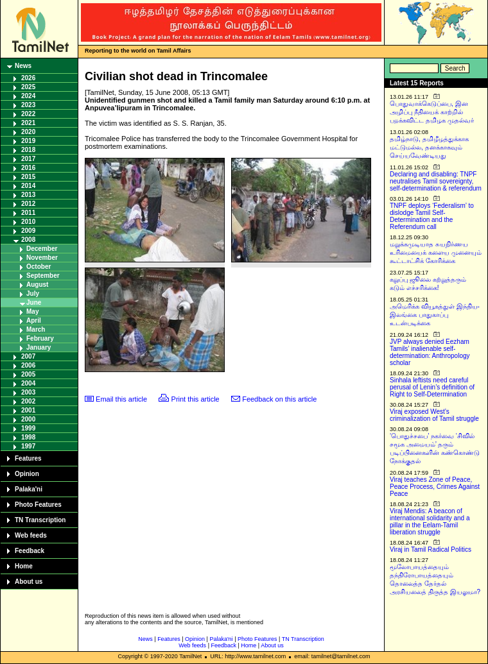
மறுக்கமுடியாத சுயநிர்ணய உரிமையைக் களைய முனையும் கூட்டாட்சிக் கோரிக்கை (436, 252)
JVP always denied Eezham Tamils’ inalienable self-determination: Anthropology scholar (430, 352)
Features (28, 458)
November (42, 257)
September (43, 275)
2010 (28, 221)
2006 (28, 365)
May (32, 311)
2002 (28, 401)
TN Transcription (40, 520)
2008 (28, 239)
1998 (28, 437)
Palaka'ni (28, 489)
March (35, 329)
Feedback (29, 550)
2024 (28, 95)
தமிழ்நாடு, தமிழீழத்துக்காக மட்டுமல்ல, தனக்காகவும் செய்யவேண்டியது (429, 147)
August (37, 284)
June (33, 302)
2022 (28, 113)
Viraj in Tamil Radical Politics (430, 549)
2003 (28, 392)
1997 (28, 446)
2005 (28, 374)
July (32, 293)
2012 (28, 203)
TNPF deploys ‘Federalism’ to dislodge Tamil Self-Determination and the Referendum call (432, 216)
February (40, 338)
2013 (28, 194)
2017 (28, 158)
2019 (28, 140)
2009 (28, 230)
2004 (28, 383)
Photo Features (38, 504)
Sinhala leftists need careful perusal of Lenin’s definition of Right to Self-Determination (432, 387)
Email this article (121, 399)
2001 (28, 410)
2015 (28, 176)
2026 (28, 77)
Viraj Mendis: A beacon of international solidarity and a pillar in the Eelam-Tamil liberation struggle (430, 521)
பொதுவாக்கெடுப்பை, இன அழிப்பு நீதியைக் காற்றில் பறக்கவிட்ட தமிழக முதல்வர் (432, 112)
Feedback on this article (279, 399)
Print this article (195, 399)
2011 (28, 212)
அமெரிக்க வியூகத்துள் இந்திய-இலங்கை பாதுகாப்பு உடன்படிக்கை (435, 315)
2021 (28, 122)
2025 (28, 86)
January (38, 347)
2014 (28, 185)
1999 (28, 428)
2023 (28, 104)
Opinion (27, 473)
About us (28, 581)
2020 (28, 131)
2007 (28, 356)
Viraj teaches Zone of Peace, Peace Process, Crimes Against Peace (435, 486)
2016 (28, 167)
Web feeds (31, 535)
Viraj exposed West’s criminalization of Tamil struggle (434, 415)
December (41, 248)
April (33, 320)
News (23, 65)
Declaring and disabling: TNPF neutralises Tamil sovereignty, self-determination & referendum (436, 181)
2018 (28, 149)
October (38, 266)
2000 (28, 419)
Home (24, 566)
